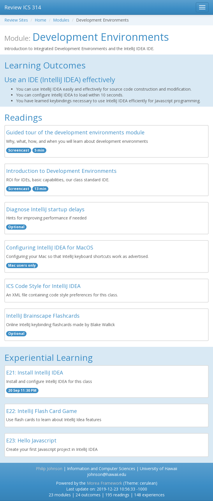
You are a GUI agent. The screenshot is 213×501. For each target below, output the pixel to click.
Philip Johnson (49, 468)
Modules (61, 20)
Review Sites (16, 20)
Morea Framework (104, 483)
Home (40, 20)
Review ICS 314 (22, 7)
